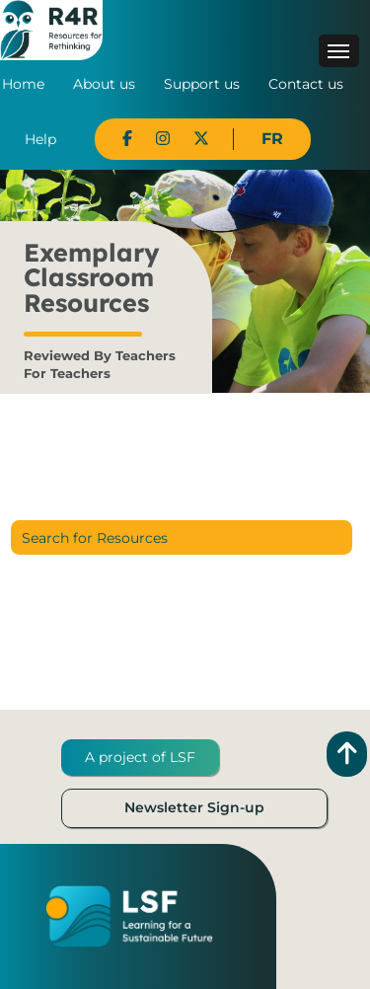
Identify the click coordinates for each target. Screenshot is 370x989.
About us (104, 84)
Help (40, 139)
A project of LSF (140, 757)
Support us (202, 84)
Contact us (305, 84)
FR (272, 138)
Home (23, 84)
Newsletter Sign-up (194, 807)
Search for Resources (95, 538)
